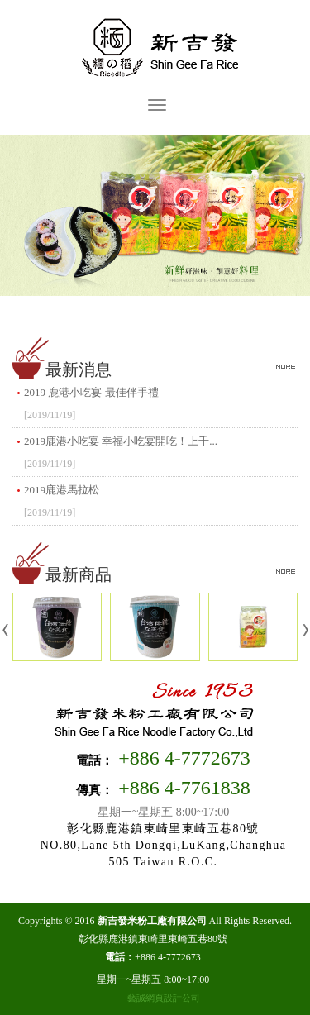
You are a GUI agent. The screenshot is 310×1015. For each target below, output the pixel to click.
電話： (94, 760)
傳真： (94, 790)
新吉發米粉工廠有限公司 (155, 48)
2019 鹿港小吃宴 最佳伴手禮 (161, 406)
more (285, 366)
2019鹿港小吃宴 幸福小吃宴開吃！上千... (161, 454)
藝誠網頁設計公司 (163, 998)
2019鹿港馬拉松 (161, 503)
